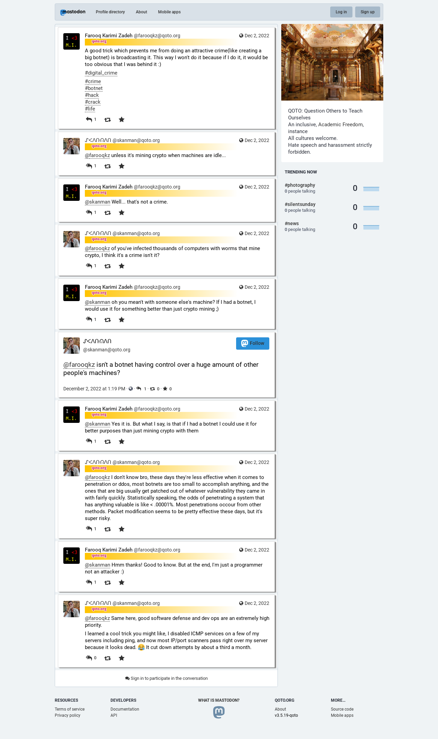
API (114, 715)
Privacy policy (67, 715)
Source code (342, 709)
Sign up (368, 12)
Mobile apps (169, 12)
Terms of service (70, 709)
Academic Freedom (340, 124)
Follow (252, 343)
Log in (341, 12)
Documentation (125, 709)
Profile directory (110, 12)
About (141, 12)
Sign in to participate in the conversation (166, 678)
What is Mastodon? (219, 700)
